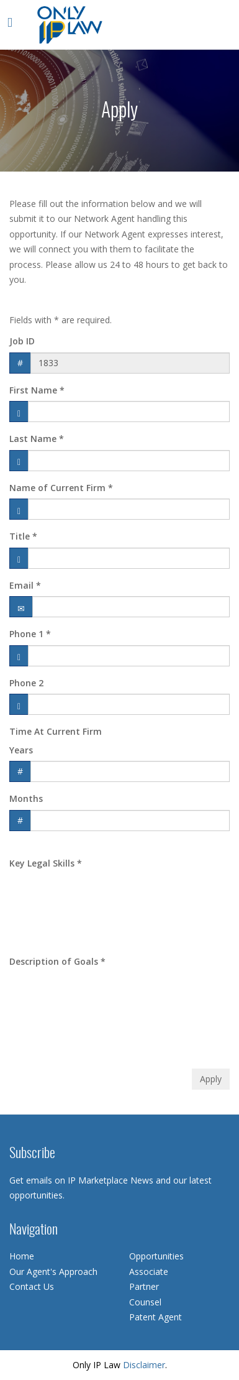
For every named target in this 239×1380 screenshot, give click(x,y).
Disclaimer (144, 1365)
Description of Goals (57, 961)
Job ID (22, 341)
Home (21, 1256)
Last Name (36, 438)
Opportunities (156, 1256)
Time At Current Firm (55, 731)
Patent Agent (155, 1317)
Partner (144, 1286)
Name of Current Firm (61, 488)
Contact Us (31, 1286)
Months (26, 798)
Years (21, 750)
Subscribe (32, 1154)
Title (23, 536)
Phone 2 (26, 683)
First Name (37, 390)
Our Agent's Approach (53, 1271)
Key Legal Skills (45, 863)
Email (25, 585)
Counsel (145, 1302)
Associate (148, 1271)
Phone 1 (30, 634)
